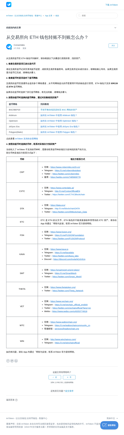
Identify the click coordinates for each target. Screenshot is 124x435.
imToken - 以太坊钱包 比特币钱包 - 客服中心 (24, 16)
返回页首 (11, 400)
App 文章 (48, 16)
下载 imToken (111, 5)
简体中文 (111, 418)
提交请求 (69, 391)
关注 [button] (113, 46)
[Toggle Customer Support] (109, 425)
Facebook (8, 361)
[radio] (55, 377)
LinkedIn (16, 361)
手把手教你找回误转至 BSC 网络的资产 (58, 110)
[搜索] (97, 15)
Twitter (12, 361)
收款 (57, 16)
